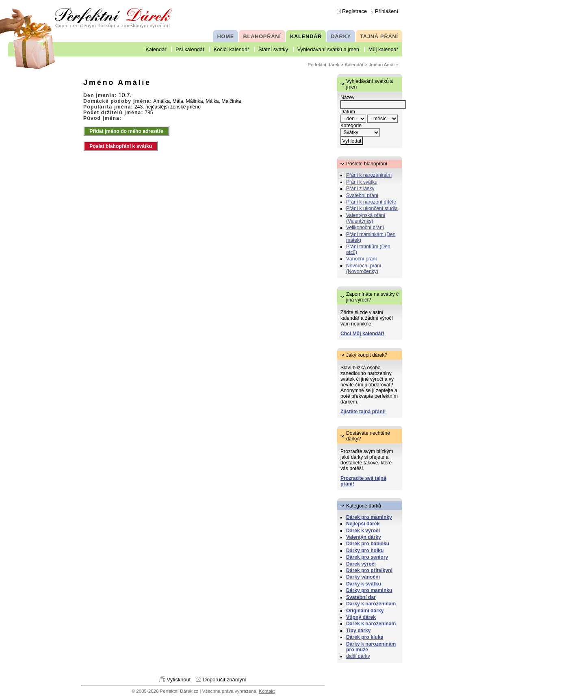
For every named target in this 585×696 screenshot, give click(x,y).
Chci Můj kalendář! (362, 333)
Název (347, 97)
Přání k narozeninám (369, 175)
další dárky (358, 656)
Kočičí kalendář (231, 49)
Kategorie (351, 125)
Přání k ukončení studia (372, 208)
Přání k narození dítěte (371, 202)
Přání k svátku (361, 182)
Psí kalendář (190, 49)
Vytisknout (179, 679)
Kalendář (155, 49)
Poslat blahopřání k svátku (120, 146)
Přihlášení (386, 11)
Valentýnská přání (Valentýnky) (365, 218)
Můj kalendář (383, 49)
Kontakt (267, 691)
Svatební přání (362, 195)
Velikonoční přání (365, 227)
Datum (347, 112)
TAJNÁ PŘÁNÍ (379, 36)
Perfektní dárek (323, 64)
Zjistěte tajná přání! (363, 411)
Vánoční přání (361, 259)
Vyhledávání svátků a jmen (328, 49)
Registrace (354, 11)
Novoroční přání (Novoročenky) (363, 268)
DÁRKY (341, 36)
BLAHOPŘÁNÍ (262, 36)
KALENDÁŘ (306, 36)
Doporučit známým (225, 679)
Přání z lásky (360, 188)
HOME (225, 36)
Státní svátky (273, 49)
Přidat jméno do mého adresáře (126, 131)
